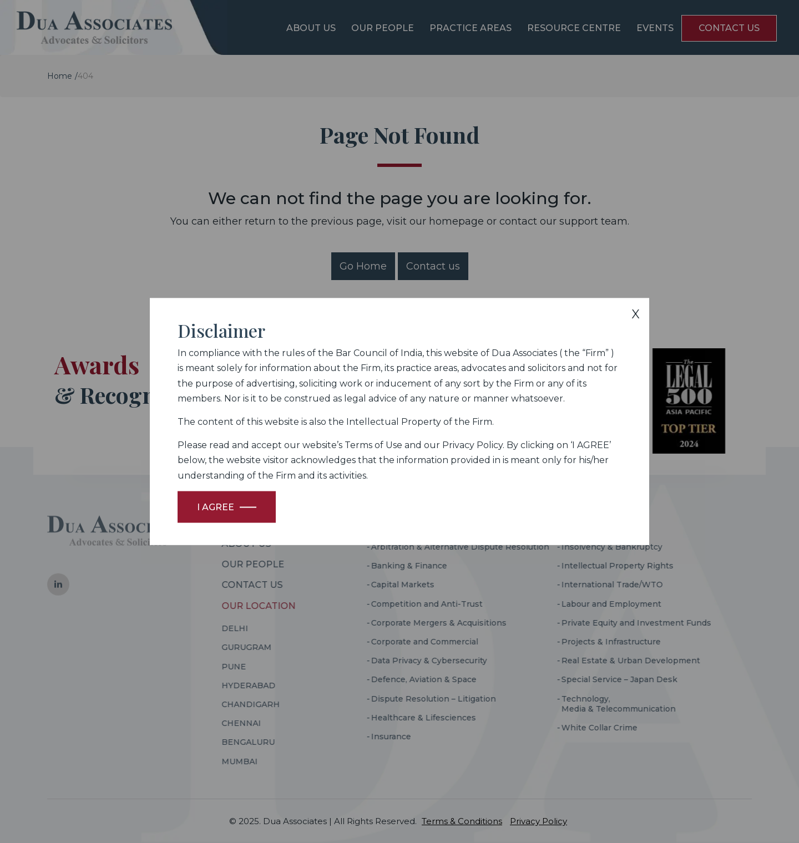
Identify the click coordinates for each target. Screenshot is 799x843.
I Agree (215, 506)
